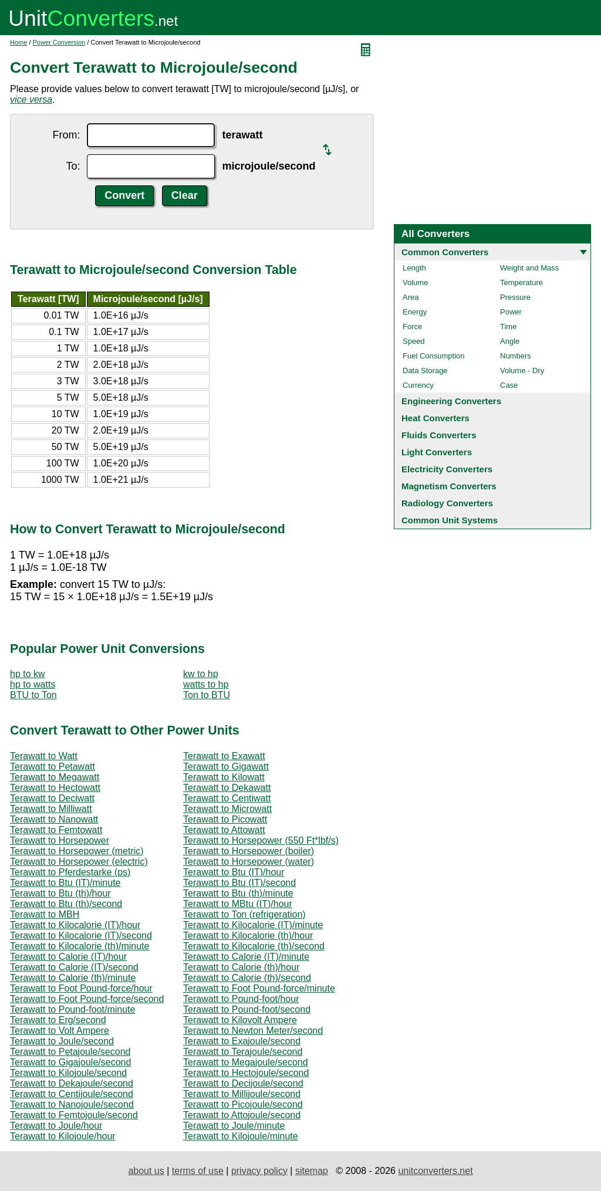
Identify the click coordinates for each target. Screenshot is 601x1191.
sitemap (311, 1171)
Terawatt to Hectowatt (55, 788)
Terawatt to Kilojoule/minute (240, 1136)
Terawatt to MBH (44, 914)
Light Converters (436, 452)
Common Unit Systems (449, 520)
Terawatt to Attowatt (224, 830)
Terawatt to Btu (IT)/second (239, 883)
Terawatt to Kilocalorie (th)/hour (248, 935)
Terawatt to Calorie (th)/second (247, 978)
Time (508, 326)
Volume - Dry (522, 370)
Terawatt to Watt (43, 756)
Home (18, 42)
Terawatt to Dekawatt (227, 788)
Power (511, 311)
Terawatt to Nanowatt (54, 819)
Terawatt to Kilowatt (224, 777)
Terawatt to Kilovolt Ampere (240, 1020)
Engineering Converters (451, 401)
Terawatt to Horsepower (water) (248, 862)
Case (509, 385)
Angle (509, 341)
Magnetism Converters (449, 486)
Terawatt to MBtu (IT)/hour (237, 904)
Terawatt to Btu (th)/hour (60, 893)
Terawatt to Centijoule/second (71, 1094)
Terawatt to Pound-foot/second (246, 1009)
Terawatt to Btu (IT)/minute (65, 883)
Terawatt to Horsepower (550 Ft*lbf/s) (261, 840)
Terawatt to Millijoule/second (241, 1094)
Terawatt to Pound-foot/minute (72, 1009)
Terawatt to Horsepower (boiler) (248, 851)
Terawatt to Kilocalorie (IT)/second (81, 935)
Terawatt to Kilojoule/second (68, 1073)
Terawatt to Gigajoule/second (70, 1062)
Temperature (521, 282)
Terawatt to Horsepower (59, 840)
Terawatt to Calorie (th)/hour (241, 967)
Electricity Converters (446, 469)
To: (73, 166)
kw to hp (200, 674)
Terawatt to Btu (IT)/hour (234, 872)
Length (414, 267)
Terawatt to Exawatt (224, 756)
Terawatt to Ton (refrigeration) (244, 914)
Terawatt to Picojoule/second (243, 1104)
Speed (414, 341)
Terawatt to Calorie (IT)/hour (68, 957)
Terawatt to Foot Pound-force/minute (259, 988)
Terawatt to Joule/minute (234, 1126)
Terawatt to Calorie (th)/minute (73, 978)
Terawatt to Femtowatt (56, 830)
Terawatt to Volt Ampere (59, 1031)
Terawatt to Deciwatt (52, 798)
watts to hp (205, 684)
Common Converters (444, 252)
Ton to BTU (206, 695)
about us (146, 1171)
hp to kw (27, 674)
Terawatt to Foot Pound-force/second (87, 999)
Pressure (515, 297)
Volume (415, 282)
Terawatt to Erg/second (58, 1020)
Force (412, 326)
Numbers (515, 355)
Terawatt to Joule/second (62, 1041)
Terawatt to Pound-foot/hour (241, 999)
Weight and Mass (529, 267)
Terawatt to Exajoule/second (241, 1041)
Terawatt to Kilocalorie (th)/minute (79, 946)
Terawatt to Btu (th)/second (66, 904)
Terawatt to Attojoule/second (241, 1115)
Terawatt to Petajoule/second (70, 1052)
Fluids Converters (439, 435)
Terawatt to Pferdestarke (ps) (70, 872)
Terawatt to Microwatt (227, 809)
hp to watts (32, 684)
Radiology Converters (447, 503)
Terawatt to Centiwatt (227, 798)
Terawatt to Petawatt (52, 767)
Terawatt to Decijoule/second (243, 1083)
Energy (415, 311)
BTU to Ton (33, 695)
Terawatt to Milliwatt (51, 809)
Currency (418, 385)
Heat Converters (435, 418)
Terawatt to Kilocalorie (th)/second (254, 946)
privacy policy (259, 1171)
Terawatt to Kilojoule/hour (63, 1136)
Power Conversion (59, 42)
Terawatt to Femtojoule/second (74, 1115)
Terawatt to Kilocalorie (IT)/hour (75, 925)
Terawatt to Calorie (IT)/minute (246, 957)
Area (410, 297)
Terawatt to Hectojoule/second (246, 1073)
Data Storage (425, 370)
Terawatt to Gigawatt (226, 767)
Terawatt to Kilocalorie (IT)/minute (253, 925)
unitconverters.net (435, 1171)
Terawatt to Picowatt (225, 819)
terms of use (198, 1171)
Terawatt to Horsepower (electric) (79, 862)
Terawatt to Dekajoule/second (71, 1083)
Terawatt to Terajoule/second (242, 1052)
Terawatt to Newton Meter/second (253, 1031)
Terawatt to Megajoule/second (245, 1062)
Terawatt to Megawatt (54, 777)
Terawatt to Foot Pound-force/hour (81, 988)
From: (66, 135)
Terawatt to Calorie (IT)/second (74, 967)
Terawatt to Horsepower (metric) (77, 851)
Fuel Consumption (434, 355)
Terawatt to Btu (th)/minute (238, 893)
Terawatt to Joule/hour (56, 1126)
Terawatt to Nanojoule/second (72, 1104)
